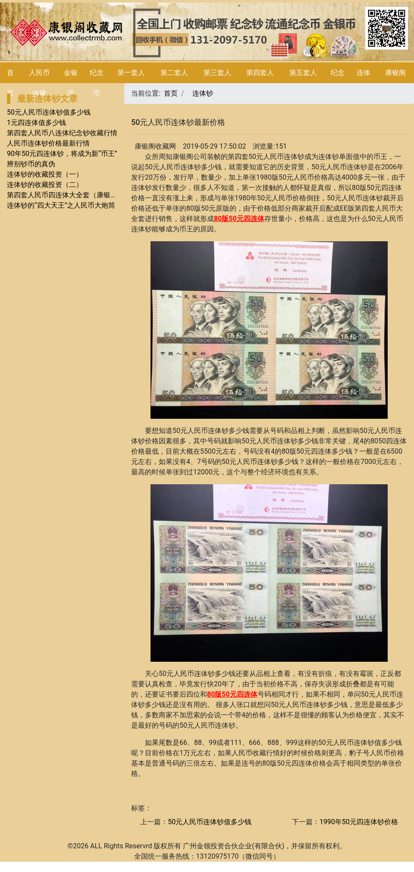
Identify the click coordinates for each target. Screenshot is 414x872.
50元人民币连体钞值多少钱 (49, 112)
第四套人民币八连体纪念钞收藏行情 (62, 133)
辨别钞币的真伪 (31, 164)
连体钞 (202, 93)
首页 (171, 93)
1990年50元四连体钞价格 (359, 822)
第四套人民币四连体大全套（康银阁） (65, 195)
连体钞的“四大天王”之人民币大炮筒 (61, 205)
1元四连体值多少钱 (36, 122)
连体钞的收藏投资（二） (45, 185)
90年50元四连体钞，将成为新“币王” (62, 153)
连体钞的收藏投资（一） (45, 174)
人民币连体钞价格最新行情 (48, 143)
